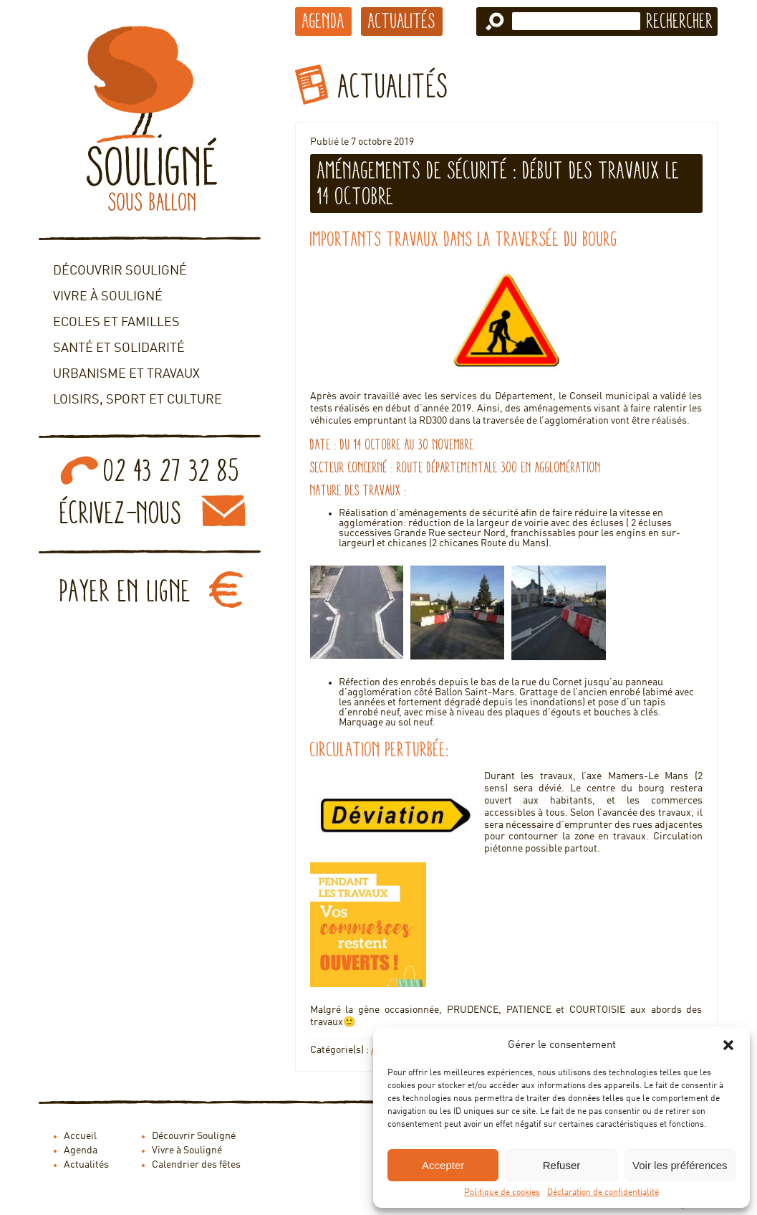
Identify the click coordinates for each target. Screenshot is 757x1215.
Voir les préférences (680, 1165)
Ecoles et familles (116, 322)
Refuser (562, 1165)
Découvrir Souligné (120, 271)
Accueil (80, 1136)
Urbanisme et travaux (126, 374)
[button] (728, 1045)
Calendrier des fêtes (196, 1165)
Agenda (323, 20)
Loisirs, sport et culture (137, 400)
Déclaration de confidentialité (603, 1192)
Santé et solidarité (119, 348)
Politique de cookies (502, 1192)
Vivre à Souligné (108, 296)
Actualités (401, 20)
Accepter (443, 1165)
